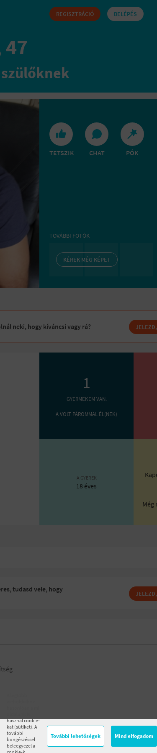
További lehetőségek (75, 736)
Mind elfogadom (134, 736)
